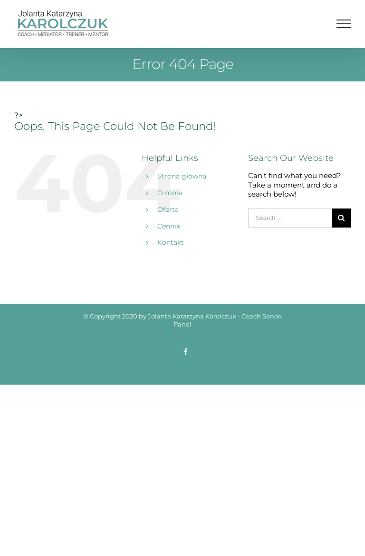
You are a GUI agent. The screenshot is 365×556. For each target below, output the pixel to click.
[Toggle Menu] (344, 24)
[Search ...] (290, 218)
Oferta (168, 209)
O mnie (169, 193)
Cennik (168, 226)
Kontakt (170, 242)
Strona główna (181, 176)
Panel (182, 324)
